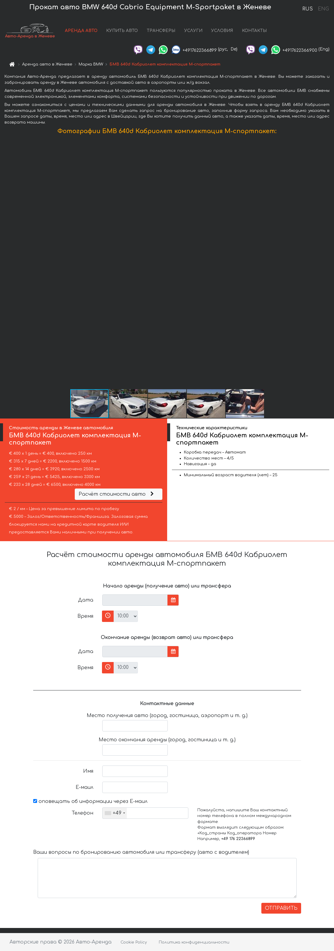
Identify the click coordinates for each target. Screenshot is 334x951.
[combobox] (115, 813)
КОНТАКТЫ (254, 30)
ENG (323, 9)
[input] (135, 600)
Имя (88, 771)
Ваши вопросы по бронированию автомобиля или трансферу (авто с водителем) (141, 852)
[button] (328, 263)
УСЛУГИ (193, 30)
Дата (85, 600)
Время (85, 616)
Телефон (82, 813)
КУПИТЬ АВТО (122, 30)
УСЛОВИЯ (222, 30)
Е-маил (84, 787)
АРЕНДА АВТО (81, 30)
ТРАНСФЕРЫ (161, 30)
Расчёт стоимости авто (117, 494)
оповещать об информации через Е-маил (90, 801)
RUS (307, 9)
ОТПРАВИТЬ (281, 908)
